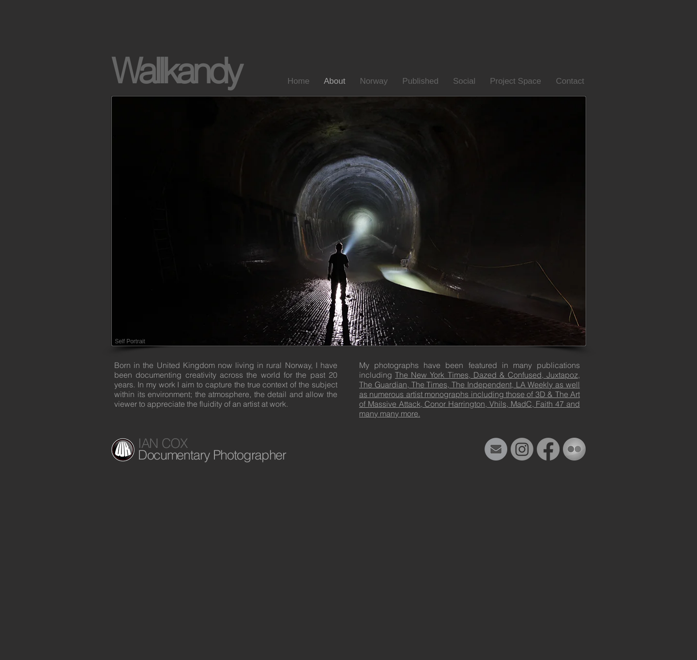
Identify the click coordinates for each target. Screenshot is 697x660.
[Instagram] (522, 449)
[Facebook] (548, 449)
